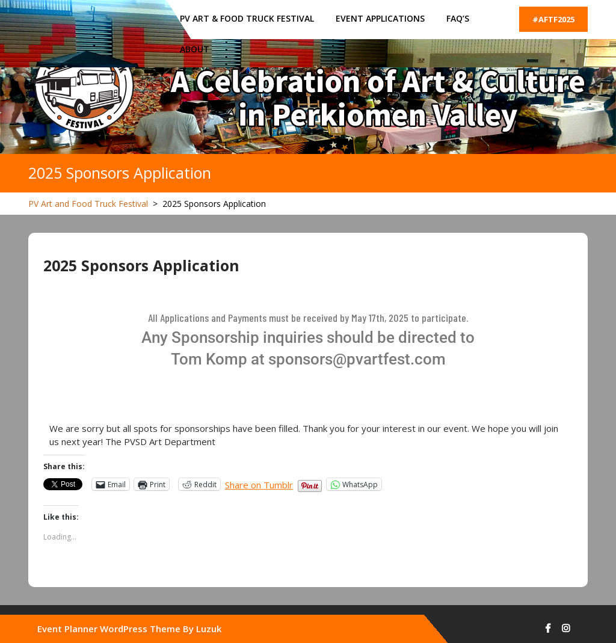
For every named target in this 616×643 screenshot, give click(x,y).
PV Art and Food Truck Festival (88, 203)
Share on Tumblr (259, 484)
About (194, 49)
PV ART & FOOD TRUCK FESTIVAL (247, 18)
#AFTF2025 (553, 19)
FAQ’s (457, 18)
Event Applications (380, 18)
